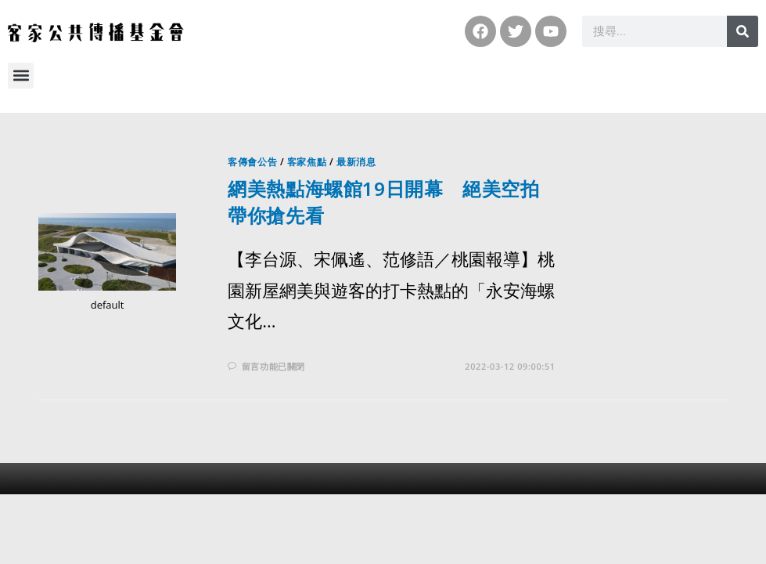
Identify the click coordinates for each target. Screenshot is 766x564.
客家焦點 (306, 161)
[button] (21, 76)
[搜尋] (742, 31)
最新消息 (356, 161)
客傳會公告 (252, 161)
